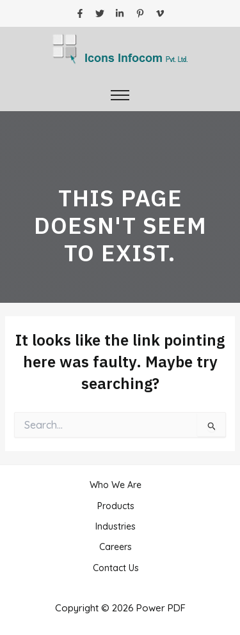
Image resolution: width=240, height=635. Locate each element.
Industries (115, 526)
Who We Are (115, 485)
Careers (115, 547)
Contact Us (116, 568)
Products (115, 506)
